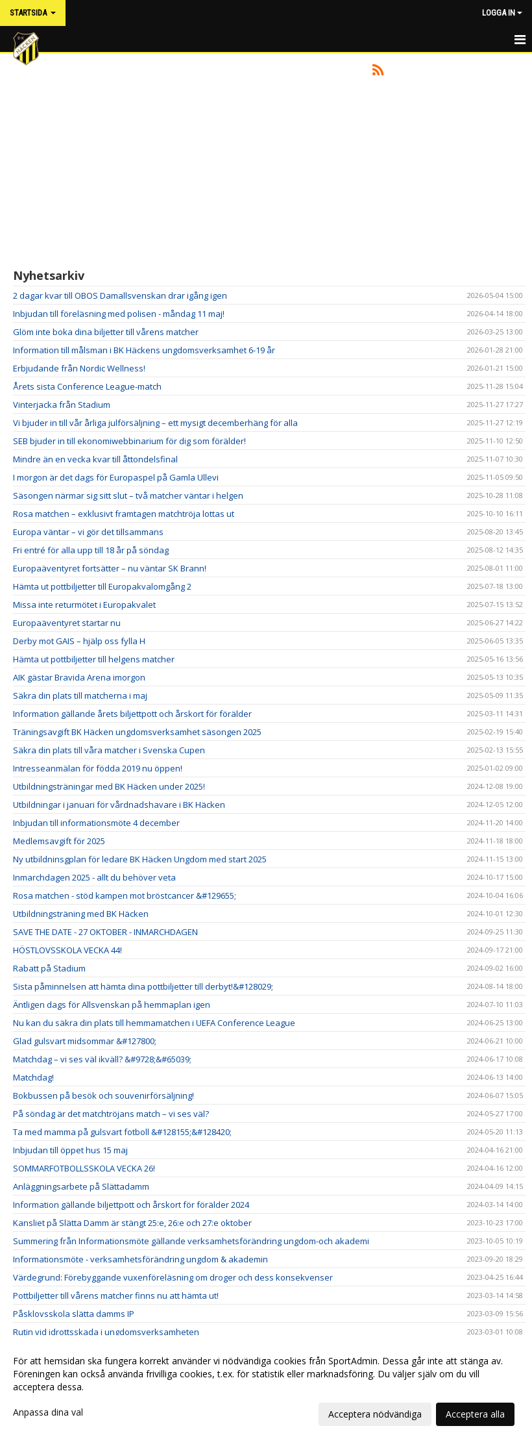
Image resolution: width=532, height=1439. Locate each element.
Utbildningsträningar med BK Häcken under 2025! (109, 786)
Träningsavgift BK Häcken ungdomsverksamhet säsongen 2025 (137, 732)
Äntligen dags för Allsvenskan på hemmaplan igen (111, 1004)
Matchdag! (33, 1077)
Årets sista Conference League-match (87, 386)
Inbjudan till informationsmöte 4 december (96, 823)
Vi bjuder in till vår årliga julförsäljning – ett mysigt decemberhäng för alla (155, 423)
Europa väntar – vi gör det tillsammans (88, 532)
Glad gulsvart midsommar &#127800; (84, 1041)
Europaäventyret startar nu (67, 623)
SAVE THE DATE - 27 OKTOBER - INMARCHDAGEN (105, 932)
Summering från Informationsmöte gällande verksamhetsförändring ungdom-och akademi (191, 1241)
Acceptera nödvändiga (375, 1414)
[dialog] (266, 1387)
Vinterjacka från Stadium (61, 404)
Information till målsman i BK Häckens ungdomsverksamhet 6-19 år (144, 350)
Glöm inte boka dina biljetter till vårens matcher (106, 332)
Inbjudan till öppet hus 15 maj (70, 1150)
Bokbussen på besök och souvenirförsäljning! (103, 1095)
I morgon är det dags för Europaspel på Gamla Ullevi (116, 477)
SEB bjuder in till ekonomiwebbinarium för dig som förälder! (129, 441)
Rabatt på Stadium (49, 968)
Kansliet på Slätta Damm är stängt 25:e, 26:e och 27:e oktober (132, 1223)
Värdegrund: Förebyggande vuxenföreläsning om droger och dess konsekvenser (173, 1277)
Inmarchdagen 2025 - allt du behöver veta (94, 877)
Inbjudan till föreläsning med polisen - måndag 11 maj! (118, 313)
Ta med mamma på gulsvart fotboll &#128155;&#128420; (122, 1132)
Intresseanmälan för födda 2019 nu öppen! (97, 768)
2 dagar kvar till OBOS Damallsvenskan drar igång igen (120, 295)
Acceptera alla (475, 1414)
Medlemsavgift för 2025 (59, 841)
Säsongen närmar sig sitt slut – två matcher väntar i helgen (128, 495)
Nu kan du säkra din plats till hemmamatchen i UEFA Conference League (154, 1023)
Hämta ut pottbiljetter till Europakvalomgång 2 (102, 586)
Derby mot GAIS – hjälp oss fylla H (79, 641)
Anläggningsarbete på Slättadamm (81, 1186)
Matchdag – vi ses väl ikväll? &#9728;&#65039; (102, 1059)
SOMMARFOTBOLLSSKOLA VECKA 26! (84, 1168)
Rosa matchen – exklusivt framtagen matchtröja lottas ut (123, 513)
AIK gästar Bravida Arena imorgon (79, 677)
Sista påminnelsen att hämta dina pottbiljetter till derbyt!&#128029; (143, 986)
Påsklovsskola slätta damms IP (73, 1314)
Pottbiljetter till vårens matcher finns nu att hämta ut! (116, 1295)
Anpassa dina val (48, 1412)
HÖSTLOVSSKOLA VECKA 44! (67, 950)
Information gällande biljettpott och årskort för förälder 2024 (131, 1204)
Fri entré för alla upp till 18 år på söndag (91, 550)
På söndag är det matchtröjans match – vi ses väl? (111, 1114)
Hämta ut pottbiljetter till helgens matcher (94, 659)
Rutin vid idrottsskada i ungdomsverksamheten (106, 1332)
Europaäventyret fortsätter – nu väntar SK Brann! (109, 568)
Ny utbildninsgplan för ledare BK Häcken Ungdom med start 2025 (140, 859)
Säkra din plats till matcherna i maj (80, 695)
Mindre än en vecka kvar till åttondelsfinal (95, 459)
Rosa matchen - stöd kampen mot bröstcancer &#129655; (124, 895)
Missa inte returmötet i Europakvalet (84, 604)
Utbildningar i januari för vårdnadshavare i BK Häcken (119, 804)
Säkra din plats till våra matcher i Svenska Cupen (109, 750)
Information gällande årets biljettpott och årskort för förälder (132, 714)
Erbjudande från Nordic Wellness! (79, 368)
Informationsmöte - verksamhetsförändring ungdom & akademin (140, 1259)
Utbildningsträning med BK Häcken (81, 914)
